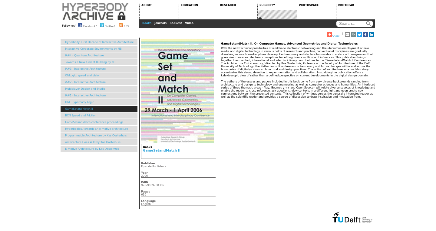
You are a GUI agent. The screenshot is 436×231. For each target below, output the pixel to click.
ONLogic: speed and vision (83, 75)
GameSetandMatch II (79, 108)
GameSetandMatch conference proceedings (94, 122)
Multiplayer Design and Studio (85, 88)
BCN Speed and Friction (80, 115)
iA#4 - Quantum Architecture (84, 55)
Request (176, 23)
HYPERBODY (95, 11)
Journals (160, 23)
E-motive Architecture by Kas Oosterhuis (92, 148)
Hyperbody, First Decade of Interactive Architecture (99, 42)
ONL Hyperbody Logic (79, 102)
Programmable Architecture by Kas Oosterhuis (96, 135)
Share (333, 35)
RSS (124, 25)
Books (146, 23)
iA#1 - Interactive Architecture (85, 95)
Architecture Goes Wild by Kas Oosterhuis (93, 142)
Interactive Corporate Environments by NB (93, 48)
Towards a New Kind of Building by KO (90, 62)
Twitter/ (107, 25)
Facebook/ (87, 25)
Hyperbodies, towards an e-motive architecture (96, 128)
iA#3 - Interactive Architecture (85, 68)
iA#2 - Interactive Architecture (85, 82)
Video (189, 23)
